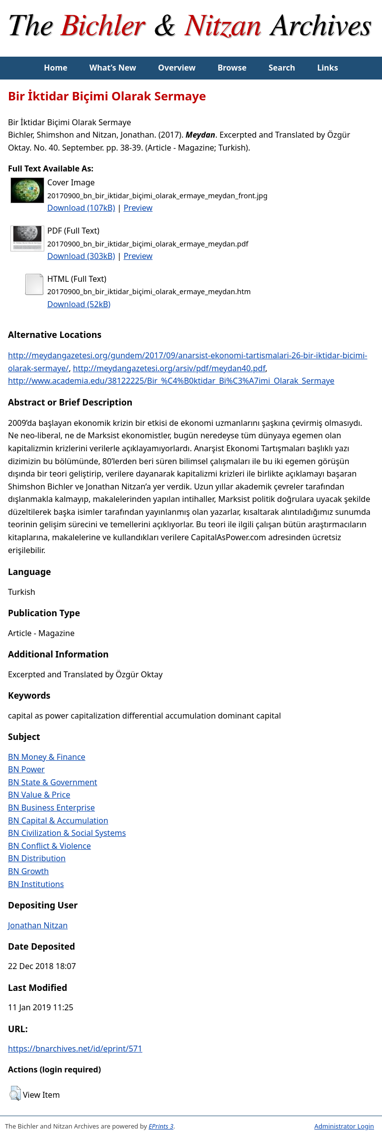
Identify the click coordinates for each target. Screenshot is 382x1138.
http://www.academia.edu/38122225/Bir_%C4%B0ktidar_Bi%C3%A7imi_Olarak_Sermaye (171, 380)
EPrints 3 (161, 1126)
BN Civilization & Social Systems (67, 832)
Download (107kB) (81, 207)
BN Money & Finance (47, 756)
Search (282, 67)
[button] (15, 1093)
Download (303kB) (81, 255)
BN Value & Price (39, 794)
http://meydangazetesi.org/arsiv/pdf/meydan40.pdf (169, 368)
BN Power (26, 769)
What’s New (113, 67)
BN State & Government (52, 782)
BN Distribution (37, 858)
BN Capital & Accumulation (58, 820)
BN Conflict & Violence (49, 845)
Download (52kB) (78, 304)
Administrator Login (344, 1126)
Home (55, 67)
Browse (231, 67)
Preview (137, 207)
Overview (176, 67)
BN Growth (28, 871)
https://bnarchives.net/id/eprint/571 (75, 1048)
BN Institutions (36, 884)
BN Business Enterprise (51, 807)
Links (327, 67)
